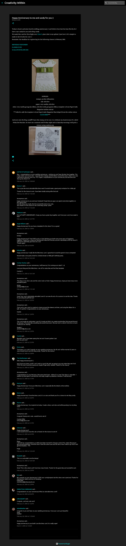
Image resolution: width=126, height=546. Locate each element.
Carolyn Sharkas (22, 263)
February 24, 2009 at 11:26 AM (26, 208)
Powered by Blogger (63, 543)
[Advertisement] (89, 70)
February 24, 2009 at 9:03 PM (25, 245)
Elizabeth (19, 456)
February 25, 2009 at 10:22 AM (26, 258)
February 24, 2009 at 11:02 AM (26, 194)
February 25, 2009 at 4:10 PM (25, 409)
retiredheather (21, 508)
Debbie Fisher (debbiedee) (24, 489)
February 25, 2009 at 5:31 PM (25, 423)
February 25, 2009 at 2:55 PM (25, 342)
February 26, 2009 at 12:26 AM (26, 451)
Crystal (19, 336)
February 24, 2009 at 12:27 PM (26, 219)
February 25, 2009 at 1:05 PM (25, 300)
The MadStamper (22, 358)
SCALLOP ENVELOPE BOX (20, 50)
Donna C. (19, 186)
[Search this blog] (116, 3)
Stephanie (20, 212)
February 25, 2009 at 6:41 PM (25, 434)
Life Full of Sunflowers (23, 172)
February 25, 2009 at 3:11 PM (25, 378)
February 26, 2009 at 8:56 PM (25, 494)
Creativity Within (15, 2)
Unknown (19, 428)
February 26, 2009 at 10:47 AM (26, 461)
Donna (19, 347)
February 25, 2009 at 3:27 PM (25, 388)
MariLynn (19, 383)
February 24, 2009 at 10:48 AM (26, 181)
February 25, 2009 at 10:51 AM (26, 273)
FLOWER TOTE (17, 47)
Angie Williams (21, 223)
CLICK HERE (44, 115)
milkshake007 (21, 499)
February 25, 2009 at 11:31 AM (26, 289)
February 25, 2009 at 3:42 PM (25, 398)
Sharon (19, 402)
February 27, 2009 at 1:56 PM (25, 503)
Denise (19, 393)
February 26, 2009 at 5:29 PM (25, 484)
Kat (18, 475)
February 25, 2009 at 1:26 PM (25, 314)
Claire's (39, 34)
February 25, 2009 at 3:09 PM (25, 367)
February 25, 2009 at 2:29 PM (25, 331)
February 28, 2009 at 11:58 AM (26, 516)
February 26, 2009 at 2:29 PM (25, 470)
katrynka (19, 250)
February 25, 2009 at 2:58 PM (25, 353)
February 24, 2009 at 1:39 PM (25, 228)
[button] (13, 23)
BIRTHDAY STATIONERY (20, 44)
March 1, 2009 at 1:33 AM (24, 526)
